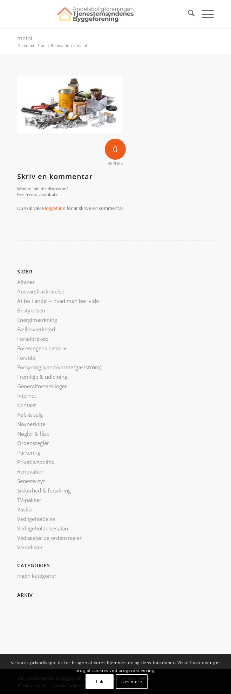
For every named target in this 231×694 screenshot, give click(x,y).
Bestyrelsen (31, 310)
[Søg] (188, 14)
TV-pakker (29, 499)
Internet (26, 395)
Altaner (26, 281)
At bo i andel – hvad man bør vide (58, 300)
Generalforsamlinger (42, 386)
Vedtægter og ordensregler (49, 537)
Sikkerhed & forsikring (44, 490)
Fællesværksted (36, 329)
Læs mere (131, 682)
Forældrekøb (32, 338)
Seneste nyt (31, 480)
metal (24, 38)
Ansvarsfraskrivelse (40, 291)
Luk (99, 682)
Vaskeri (26, 509)
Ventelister (30, 547)
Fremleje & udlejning (42, 376)
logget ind (55, 208)
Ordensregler (33, 443)
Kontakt (26, 405)
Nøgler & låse (33, 433)
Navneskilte (31, 424)
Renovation (31, 471)
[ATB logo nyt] (95, 14)
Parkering (28, 452)
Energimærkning (37, 319)
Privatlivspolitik (35, 461)
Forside (26, 357)
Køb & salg (30, 414)
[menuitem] (188, 14)
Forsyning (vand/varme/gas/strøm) (59, 367)
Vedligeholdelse (36, 518)
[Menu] (204, 14)
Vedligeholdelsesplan (42, 528)
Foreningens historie (42, 348)
